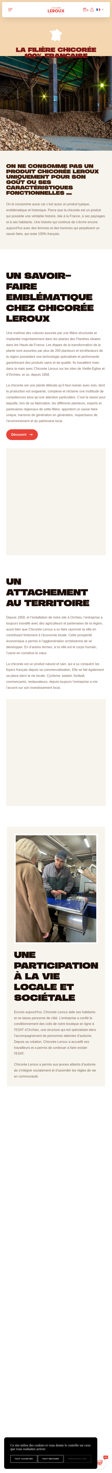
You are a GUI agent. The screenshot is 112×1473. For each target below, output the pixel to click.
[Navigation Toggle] (10, 9)
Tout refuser (50, 1459)
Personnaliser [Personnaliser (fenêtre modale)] (77, 1459)
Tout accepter (24, 1459)
